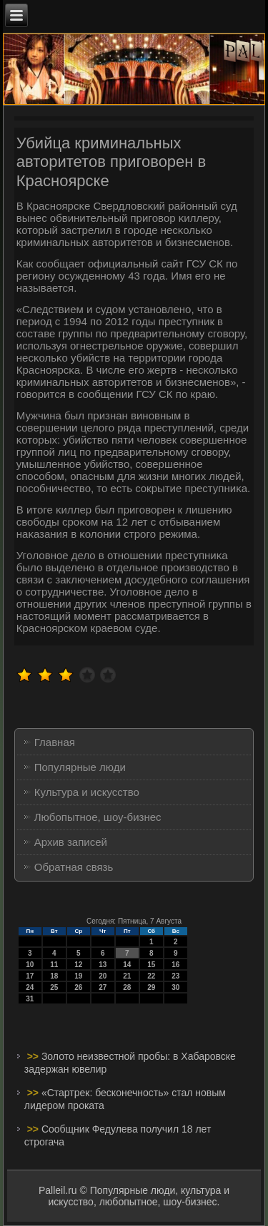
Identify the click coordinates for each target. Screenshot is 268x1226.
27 (102, 987)
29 (151, 987)
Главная (54, 742)
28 (127, 987)
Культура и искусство (86, 792)
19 (78, 976)
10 (30, 965)
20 (102, 976)
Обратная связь (74, 867)
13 (102, 965)
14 (127, 965)
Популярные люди (80, 767)
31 (30, 999)
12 (78, 965)
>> (34, 1056)
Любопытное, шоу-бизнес (98, 817)
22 (151, 976)
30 (175, 987)
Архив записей (70, 842)
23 (175, 976)
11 (54, 965)
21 (127, 976)
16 (175, 965)
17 (30, 976)
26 (78, 987)
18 (54, 976)
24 (30, 987)
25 (54, 987)
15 (151, 965)
